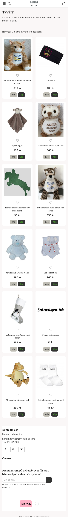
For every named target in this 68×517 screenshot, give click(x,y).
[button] (21, 94)
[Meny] (4, 3)
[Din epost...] (24, 480)
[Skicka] (49, 480)
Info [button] (13, 94)
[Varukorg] (63, 3)
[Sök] (9, 3)
